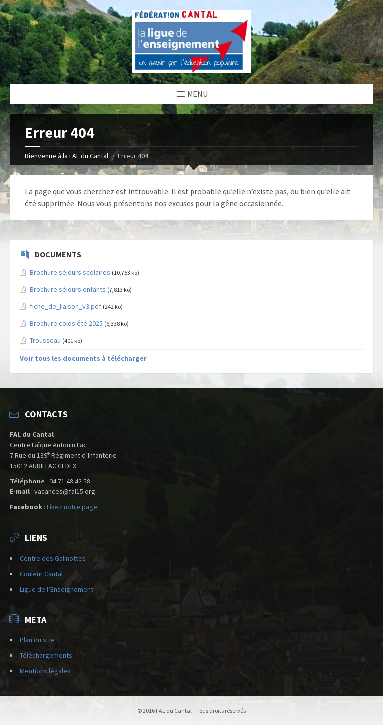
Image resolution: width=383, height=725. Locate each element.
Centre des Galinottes (53, 558)
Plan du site (37, 639)
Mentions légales (45, 670)
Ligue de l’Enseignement (56, 589)
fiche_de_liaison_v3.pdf (65, 306)
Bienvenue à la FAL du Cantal (66, 155)
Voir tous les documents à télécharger (83, 358)
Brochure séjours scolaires (70, 272)
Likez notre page (72, 506)
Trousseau (45, 340)
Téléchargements (46, 655)
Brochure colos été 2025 (66, 323)
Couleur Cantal (41, 573)
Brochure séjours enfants (68, 289)
